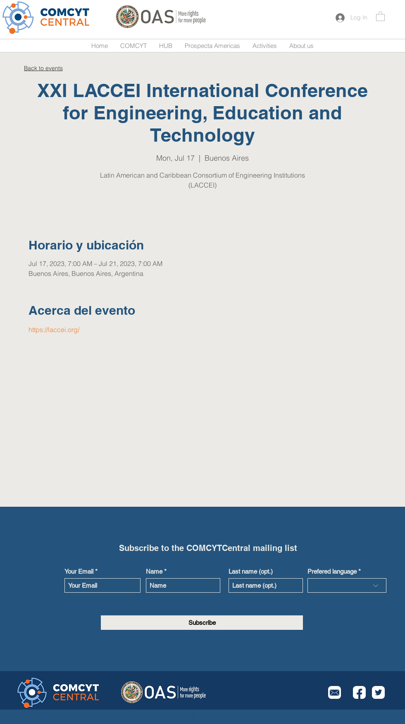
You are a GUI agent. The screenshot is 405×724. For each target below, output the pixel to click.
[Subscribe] (202, 622)
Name (154, 571)
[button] (380, 16)
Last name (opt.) (251, 571)
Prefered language (332, 571)
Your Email (78, 571)
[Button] (46, 17)
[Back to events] (43, 68)
